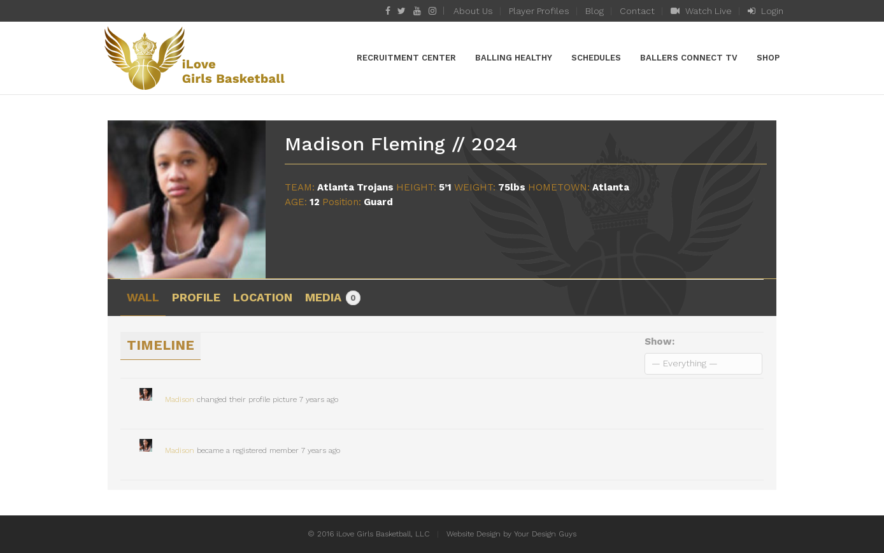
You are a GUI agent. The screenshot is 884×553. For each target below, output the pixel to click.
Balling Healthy (513, 57)
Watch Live (701, 11)
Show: (659, 341)
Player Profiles (539, 11)
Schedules (596, 57)
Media (332, 298)
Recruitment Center (406, 57)
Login (765, 11)
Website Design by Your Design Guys (511, 533)
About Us (473, 11)
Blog (594, 11)
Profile (196, 297)
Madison (179, 399)
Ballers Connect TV (689, 57)
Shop (768, 57)
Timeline (160, 345)
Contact (637, 11)
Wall (143, 297)
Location (262, 297)
